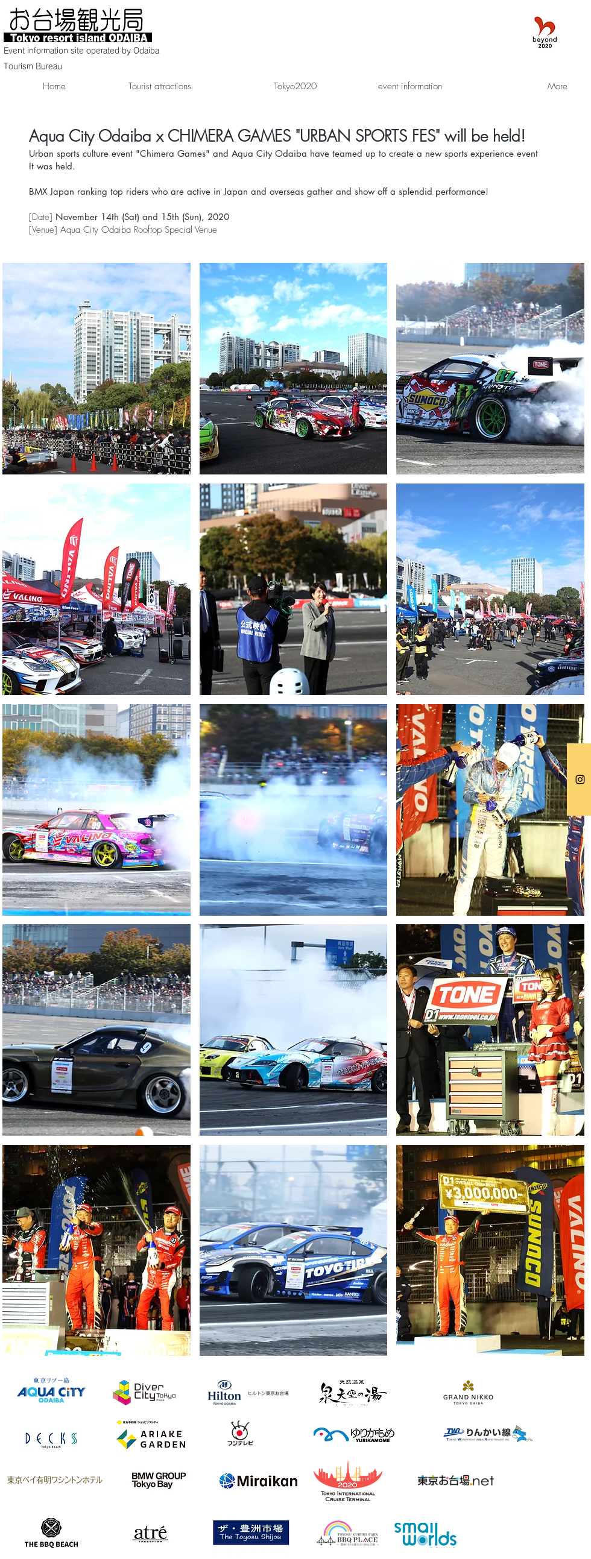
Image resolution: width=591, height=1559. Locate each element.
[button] (96, 368)
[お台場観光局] (580, 779)
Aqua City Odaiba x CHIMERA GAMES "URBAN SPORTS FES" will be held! (277, 136)
